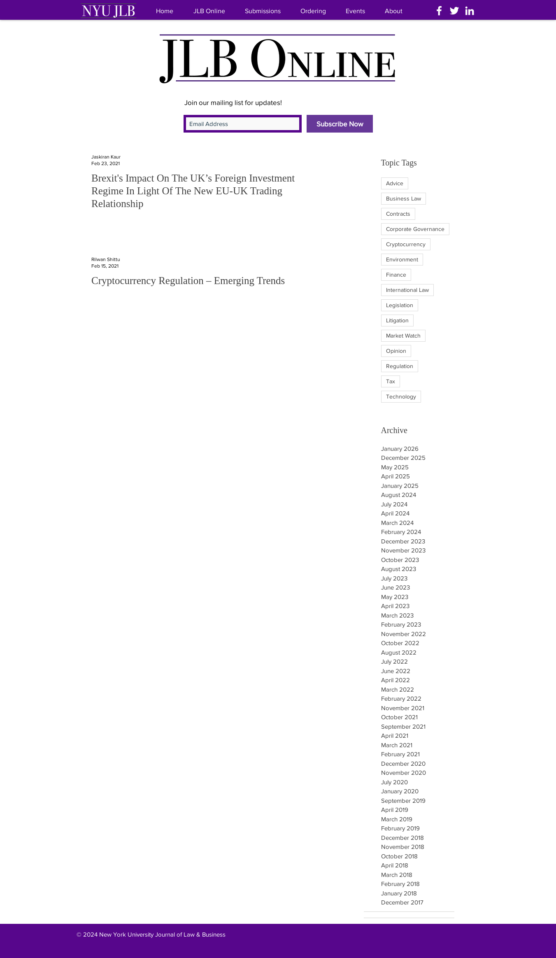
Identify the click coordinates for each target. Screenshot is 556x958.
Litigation (397, 320)
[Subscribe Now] (340, 124)
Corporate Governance (415, 229)
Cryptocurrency (406, 244)
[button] (393, 11)
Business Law (403, 198)
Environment (402, 259)
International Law (407, 290)
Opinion (396, 350)
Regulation (399, 366)
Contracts (398, 213)
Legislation (399, 305)
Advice (394, 183)
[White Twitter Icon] (454, 11)
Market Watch (403, 335)
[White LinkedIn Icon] (469, 11)
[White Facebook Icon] (439, 11)
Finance (396, 274)
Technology (401, 396)
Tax (390, 381)
